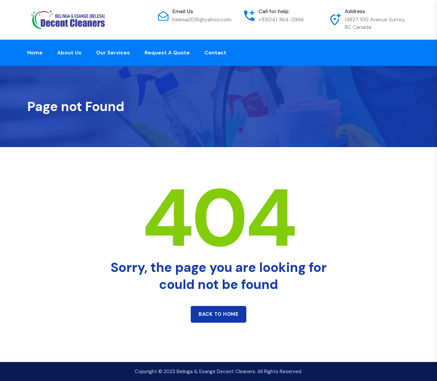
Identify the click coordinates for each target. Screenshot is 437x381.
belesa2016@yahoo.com (201, 19)
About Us (69, 52)
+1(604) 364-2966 (281, 19)
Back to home (218, 314)
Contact (215, 52)
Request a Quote (167, 52)
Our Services (113, 52)
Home (35, 52)
